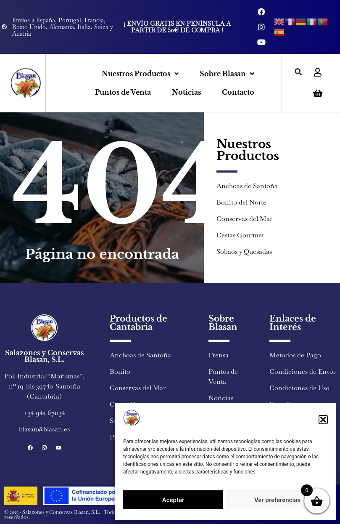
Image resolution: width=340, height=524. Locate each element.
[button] (323, 419)
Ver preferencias (277, 500)
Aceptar (173, 500)
